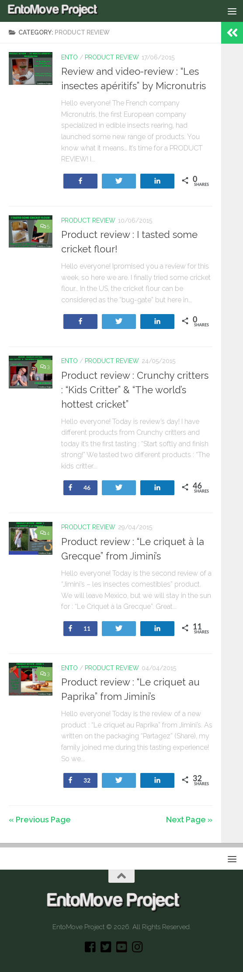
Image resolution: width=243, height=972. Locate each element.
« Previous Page (40, 819)
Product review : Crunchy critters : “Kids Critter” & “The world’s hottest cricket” (134, 390)
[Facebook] (90, 947)
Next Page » (189, 819)
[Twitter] (106, 947)
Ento (69, 57)
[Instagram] (137, 947)
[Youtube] (121, 947)
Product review (112, 57)
